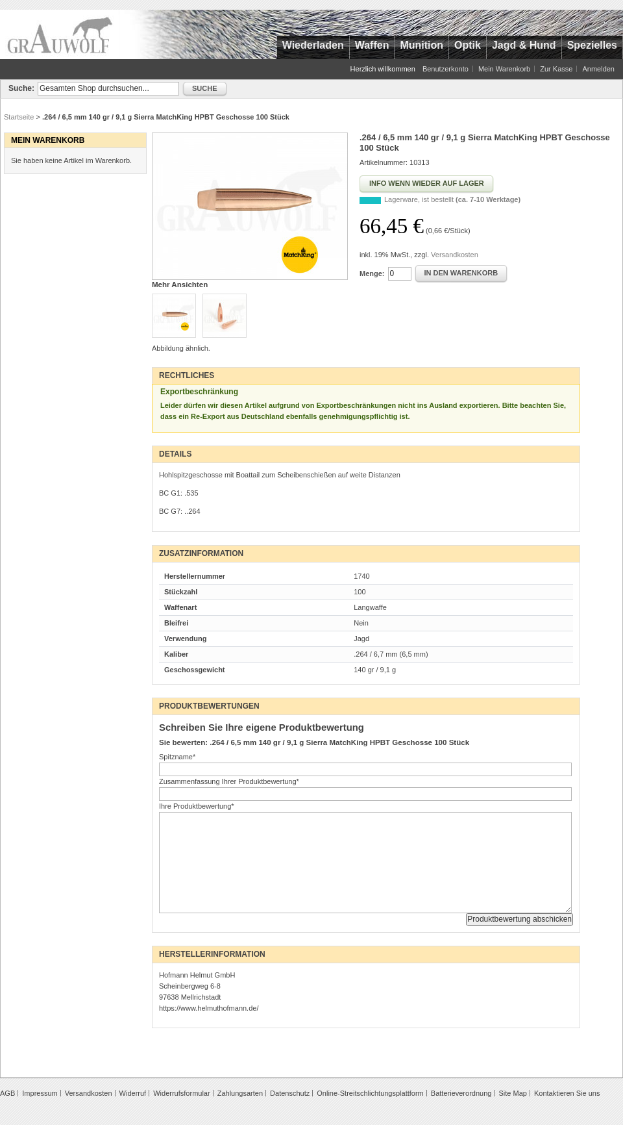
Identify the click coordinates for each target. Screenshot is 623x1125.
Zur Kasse (556, 69)
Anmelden (598, 69)
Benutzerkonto (445, 69)
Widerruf (133, 1093)
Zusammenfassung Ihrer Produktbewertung (229, 781)
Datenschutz (290, 1093)
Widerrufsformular (181, 1093)
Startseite (19, 117)
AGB (7, 1093)
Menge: (372, 273)
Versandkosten (454, 255)
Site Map (512, 1093)
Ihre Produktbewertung (196, 806)
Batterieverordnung (461, 1093)
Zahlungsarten (240, 1093)
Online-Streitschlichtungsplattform (370, 1093)
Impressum (39, 1093)
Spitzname (177, 757)
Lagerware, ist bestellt (452, 199)
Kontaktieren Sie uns (567, 1093)
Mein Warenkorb (504, 69)
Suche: (21, 88)
